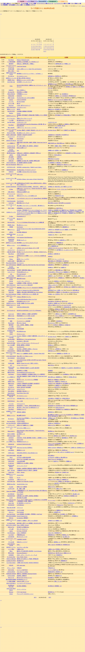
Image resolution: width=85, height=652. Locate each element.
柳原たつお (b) (58, 127)
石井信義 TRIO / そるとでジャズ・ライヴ (27, 398)
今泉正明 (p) (58, 134)
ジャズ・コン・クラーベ (23, 281)
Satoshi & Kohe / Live (22, 484)
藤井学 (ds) (51, 379)
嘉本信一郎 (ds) (68, 99)
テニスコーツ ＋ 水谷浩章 (23, 321)
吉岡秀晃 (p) (57, 423)
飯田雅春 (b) (65, 437)
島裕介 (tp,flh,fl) (52, 447)
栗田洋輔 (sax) (59, 270)
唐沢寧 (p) (57, 483)
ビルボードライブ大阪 (11, 174)
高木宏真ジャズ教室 (22, 92)
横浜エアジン (11, 229)
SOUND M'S (11, 505)
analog (11, 531)
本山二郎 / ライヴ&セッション (25, 356)
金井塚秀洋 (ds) (72, 314)
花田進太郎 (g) (51, 571)
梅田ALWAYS (11, 372)
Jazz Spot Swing (11, 514)
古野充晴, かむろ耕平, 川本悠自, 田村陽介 (27, 495)
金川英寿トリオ (21, 434)
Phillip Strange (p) (59, 407)
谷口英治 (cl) (51, 586)
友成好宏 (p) (63, 240)
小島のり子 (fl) (52, 479)
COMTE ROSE (11, 147)
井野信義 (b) (59, 261)
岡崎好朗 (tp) (59, 242)
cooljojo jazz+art (11, 145)
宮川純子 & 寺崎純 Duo (23, 527)
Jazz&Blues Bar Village (11, 331)
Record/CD (42, 1)
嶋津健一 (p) (58, 586)
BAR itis (11, 518)
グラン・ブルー (11, 568)
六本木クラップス (11, 212)
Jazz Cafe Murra (11, 270)
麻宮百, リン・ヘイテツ (23, 259)
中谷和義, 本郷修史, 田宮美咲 (24, 111)
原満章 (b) (67, 124)
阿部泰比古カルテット (22, 441)
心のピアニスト (21, 389)
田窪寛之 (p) (69, 86)
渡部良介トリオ (21, 450)
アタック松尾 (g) (59, 315)
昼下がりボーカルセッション (24, 577)
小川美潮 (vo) (80, 443)
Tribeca (11, 259)
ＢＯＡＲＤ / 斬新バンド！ (24, 428)
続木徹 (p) (50, 253)
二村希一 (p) (60, 290)
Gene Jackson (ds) (74, 292)
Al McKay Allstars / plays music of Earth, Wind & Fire (30, 179)
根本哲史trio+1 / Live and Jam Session (26, 339)
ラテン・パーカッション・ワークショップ (28, 343)
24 (41, 48)
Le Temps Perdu (11, 523)
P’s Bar (11, 216)
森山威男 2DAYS (21, 415)
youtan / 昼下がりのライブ (23, 105)
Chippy (11, 594)
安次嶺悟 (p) (60, 459)
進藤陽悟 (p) (60, 353)
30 (39, 49)
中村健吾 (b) (65, 213)
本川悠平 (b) (65, 134)
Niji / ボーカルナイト (22, 529)
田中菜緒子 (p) (59, 115)
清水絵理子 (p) (51, 405)
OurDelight (11, 301)
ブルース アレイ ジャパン (11, 287)
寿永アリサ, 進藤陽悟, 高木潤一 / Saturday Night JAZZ (30, 353)
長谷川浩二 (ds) (59, 186)
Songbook (52, 1)
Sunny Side (11, 503)
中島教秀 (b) (59, 555)
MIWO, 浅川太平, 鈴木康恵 (24, 387)
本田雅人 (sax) (51, 287)
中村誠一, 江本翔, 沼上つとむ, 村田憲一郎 (27, 294)
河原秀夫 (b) (58, 76)
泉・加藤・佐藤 (21, 488)
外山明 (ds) (66, 261)
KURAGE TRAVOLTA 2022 (24, 444)
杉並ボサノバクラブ (22, 542)
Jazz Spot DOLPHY (11, 423)
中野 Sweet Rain (11, 435)
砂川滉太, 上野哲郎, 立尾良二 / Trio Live (27, 349)
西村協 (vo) (51, 345)
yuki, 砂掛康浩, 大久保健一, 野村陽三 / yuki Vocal (29, 514)
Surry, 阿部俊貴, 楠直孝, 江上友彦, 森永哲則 (28, 368)
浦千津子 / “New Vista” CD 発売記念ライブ (28, 407)
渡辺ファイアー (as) (60, 414)
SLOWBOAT (11, 494)
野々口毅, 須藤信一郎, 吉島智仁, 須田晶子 (27, 145)
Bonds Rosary (11, 393)
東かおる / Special (21, 323)
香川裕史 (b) (68, 481)
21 (36, 48)
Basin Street (11, 323)
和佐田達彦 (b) (78, 315)
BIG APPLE (11, 391)
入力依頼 (24, 3)
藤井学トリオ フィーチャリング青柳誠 (27, 379)
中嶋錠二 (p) (67, 63)
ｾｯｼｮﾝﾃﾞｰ (19, 326)
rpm (11, 274)
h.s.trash (11, 486)
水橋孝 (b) (63, 267)
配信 (4, 4)
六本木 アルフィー (11, 305)
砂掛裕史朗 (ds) (68, 307)
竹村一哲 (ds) (66, 405)
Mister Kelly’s (11, 431)
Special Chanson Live (22, 516)
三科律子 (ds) (65, 472)
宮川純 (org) (58, 301)
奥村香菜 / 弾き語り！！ (23, 391)
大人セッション (21, 334)
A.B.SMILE (11, 450)
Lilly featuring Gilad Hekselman (24, 237)
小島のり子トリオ (21, 479)
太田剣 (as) (51, 423)
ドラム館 (11, 529)
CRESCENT (11, 461)
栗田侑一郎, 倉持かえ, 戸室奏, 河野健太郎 (27, 558)
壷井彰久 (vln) (57, 435)
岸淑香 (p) (50, 210)
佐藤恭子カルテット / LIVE (24, 276)
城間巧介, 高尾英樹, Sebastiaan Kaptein (27, 573)
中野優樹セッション (22, 94)
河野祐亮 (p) (60, 447)
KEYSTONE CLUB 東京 (11, 447)
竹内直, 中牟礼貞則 (22, 155)
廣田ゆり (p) (58, 314)
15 (37, 46)
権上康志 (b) (66, 292)
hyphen (11, 299)
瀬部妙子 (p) (58, 575)
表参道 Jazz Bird (11, 484)
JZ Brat (11, 189)
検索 (3, 3)
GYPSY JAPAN (21, 421)
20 (34, 48)
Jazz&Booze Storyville (11, 586)
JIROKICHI (11, 444)
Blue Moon (11, 253)
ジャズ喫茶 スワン (11, 441)
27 (34, 49)
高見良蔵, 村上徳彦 (22, 497)
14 (36, 46)
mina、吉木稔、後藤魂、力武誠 (25, 325)
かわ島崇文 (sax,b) (69, 452)
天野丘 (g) (58, 479)
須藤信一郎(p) (58, 145)
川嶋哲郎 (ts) (77, 414)
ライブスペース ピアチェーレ (11, 66)
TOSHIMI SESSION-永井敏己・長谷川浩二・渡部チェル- (31, 186)
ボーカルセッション (22, 76)
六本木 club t (11, 452)
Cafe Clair (11, 203)
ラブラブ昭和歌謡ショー (23, 245)
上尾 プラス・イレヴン (11, 296)
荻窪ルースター (11, 245)
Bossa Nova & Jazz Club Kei (11, 500)
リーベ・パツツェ (21, 589)
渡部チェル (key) (67, 186)
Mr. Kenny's (11, 418)
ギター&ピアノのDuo (22, 571)
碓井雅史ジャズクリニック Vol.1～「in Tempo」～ (30, 73)
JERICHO (11, 160)
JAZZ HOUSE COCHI (11, 544)
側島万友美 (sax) (52, 143)
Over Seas (11, 256)
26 (33, 49)
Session (19, 113)
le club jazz (11, 463)
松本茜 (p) (50, 303)
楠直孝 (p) (50, 99)
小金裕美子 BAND (21, 539)
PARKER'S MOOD (11, 573)
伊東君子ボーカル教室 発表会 (25, 463)
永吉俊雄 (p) (65, 94)
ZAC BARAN (11, 358)
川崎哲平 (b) (74, 287)
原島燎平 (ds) (72, 213)
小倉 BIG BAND (11, 252)
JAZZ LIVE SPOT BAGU (11, 589)
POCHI (11, 281)
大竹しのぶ (20, 174)
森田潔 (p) (59, 162)
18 (31, 48)
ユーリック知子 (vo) (53, 570)
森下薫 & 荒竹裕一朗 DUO (24, 78)
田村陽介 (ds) (73, 495)
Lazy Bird (11, 534)
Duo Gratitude (20, 512)
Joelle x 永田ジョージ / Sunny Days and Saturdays (29, 69)
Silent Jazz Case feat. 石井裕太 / (25, 447)
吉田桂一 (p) (58, 150)
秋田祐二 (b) (65, 534)
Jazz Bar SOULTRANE (11, 150)
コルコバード (11, 136)
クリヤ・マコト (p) (61, 189)
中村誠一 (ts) (51, 294)
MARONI (19, 95)
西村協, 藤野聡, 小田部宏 (23, 345)
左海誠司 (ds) (57, 512)
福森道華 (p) (51, 264)
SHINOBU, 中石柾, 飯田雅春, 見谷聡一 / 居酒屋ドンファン (32, 437)
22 (37, 48)
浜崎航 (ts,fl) (51, 150)
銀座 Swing (11, 383)
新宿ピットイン (11, 109)
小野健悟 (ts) (61, 277)
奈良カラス (20, 164)
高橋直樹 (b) (64, 560)
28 (36, 49)
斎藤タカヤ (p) (67, 553)
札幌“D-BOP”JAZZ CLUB (11, 73)
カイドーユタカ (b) (59, 99)
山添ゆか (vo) (51, 248)
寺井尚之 (50, 256)
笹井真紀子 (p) (59, 409)
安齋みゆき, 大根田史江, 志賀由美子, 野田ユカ (29, 153)
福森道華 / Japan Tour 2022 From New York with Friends (31, 264)
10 (41, 44)
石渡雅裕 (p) (65, 169)
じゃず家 (11, 120)
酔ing (11, 551)
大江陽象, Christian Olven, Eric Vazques (27, 171)
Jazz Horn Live (20, 347)
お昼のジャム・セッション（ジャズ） (27, 127)
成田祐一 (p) (58, 95)
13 (34, 46)
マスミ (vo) (60, 310)
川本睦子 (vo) (51, 520)
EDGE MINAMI (21, 358)
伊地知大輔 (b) (67, 115)
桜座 (11, 321)
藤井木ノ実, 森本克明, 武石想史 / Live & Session (29, 551)
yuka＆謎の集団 (21, 461)
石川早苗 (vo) (51, 232)
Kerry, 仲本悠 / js (21, 90)
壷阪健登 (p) (65, 227)
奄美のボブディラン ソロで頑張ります (27, 195)
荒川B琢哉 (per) (75, 418)
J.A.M (18, 305)
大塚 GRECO (11, 191)
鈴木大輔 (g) (51, 455)
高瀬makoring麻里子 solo (23, 191)
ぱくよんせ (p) (59, 248)
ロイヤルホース (11, 310)
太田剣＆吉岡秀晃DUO (23, 423)
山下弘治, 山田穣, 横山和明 (24, 457)
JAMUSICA (11, 405)
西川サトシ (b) (67, 164)
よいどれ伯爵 (11, 345)
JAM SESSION (20, 253)
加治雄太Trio (20, 560)
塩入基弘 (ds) (66, 536)
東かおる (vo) (51, 323)
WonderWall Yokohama (11, 240)
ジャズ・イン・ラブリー (11, 428)
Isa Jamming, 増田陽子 (22, 518)
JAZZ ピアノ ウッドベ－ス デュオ (27, 555)
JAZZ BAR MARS (11, 455)
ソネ (11, 248)
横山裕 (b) (73, 130)
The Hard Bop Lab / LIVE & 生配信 (26, 97)
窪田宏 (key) (51, 381)
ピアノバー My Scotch (11, 219)
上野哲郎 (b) (58, 349)
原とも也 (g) (61, 452)
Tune (32, 1)
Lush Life (11, 379)
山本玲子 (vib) (51, 383)
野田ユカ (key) (77, 153)
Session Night (20, 475)
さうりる (11, 101)
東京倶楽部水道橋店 (11, 579)
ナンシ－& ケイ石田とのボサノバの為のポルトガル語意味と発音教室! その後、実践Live (32, 500)
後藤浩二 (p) (59, 292)
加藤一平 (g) (59, 488)
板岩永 (18, 109)
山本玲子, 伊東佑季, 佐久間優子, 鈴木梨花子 (28, 383)
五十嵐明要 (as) (52, 162)
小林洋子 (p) (51, 229)
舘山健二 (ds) (76, 494)
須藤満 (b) (57, 381)
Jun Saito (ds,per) (52, 130)
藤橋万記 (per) (65, 210)
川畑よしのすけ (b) (53, 285)
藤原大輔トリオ (21, 261)
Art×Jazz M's (11, 92)
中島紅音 (19, 568)
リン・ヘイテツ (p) (59, 259)
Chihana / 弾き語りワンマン (24, 296)
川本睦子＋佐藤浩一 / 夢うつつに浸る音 (27, 520)
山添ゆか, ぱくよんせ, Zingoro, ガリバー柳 (28, 248)
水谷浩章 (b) (59, 321)
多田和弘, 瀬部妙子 (22, 575)
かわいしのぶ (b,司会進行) (55, 443)
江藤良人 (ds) (51, 549)
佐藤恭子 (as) (52, 276)
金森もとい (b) (76, 86)
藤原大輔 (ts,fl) (52, 261)
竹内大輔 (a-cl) (69, 84)
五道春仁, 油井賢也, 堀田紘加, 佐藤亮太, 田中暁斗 (29, 468)
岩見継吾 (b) (58, 109)
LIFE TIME (11, 276)
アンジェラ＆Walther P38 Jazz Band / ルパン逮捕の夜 (30, 222)
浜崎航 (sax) (57, 303)
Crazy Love (11, 314)
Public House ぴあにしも (11, 353)
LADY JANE (11, 261)
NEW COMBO (11, 434)
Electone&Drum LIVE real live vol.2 (26, 372)
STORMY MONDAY (11, 186)
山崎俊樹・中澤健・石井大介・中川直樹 (27, 283)
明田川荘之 (20, 158)
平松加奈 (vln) (73, 210)
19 (33, 48)
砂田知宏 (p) (51, 76)
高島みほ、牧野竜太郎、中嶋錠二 (25, 63)
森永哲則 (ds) (77, 368)
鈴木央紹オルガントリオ (23, 301)
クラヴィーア (11, 425)
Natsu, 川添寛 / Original (23, 525)
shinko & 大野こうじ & (23, 581)
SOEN (11, 334)
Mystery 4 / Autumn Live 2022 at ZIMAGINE (28, 290)
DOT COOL (11, 570)
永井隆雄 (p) (66, 374)
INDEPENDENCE (11, 169)
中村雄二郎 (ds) (73, 377)
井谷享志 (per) (73, 435)
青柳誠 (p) (56, 379)
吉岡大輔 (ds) (75, 290)
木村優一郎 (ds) (61, 125)
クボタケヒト (20, 381)
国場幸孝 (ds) (54, 246)
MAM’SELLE (11, 401)
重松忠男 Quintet (21, 278)
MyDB (22, 1)
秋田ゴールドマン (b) (58, 305)
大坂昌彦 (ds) (51, 134)
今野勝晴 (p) (75, 516)
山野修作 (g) (65, 264)
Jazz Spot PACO (11, 421)
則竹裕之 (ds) (67, 287)
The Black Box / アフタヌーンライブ (26, 169)
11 (31, 46)
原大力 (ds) (64, 301)
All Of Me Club (11, 82)
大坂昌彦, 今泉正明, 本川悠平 (24, 134)
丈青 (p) (50, 305)
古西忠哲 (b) (57, 253)
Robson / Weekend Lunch (23, 59)
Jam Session (20, 227)
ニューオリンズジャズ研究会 (24, 318)
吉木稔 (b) (55, 325)
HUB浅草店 (11, 328)
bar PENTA (11, 479)
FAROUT (11, 90)
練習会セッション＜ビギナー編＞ (25, 80)
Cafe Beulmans (11, 532)
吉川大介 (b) (71, 503)
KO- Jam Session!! (21, 274)
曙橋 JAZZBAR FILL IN (11, 395)
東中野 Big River (11, 153)
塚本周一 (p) (59, 571)
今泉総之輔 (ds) (66, 398)
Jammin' (11, 99)
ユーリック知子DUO (22, 570)
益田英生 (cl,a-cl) (52, 84)
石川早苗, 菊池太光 (22, 232)
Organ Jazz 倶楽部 (11, 491)
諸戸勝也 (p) (60, 250)
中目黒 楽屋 (11, 69)
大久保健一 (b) (63, 514)
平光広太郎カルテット (22, 272)
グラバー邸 (11, 103)
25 (31, 49)
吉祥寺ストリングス (11, 78)
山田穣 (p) (57, 457)
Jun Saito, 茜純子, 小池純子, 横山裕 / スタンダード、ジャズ (32, 130)
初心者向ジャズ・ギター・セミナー (26, 133)
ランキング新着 (32, 3)
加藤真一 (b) (67, 229)
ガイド (8, 3)
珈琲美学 (11, 63)
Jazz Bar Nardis (11, 122)
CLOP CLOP (11, 488)
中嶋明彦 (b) (67, 409)
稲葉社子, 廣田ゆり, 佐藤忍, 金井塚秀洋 (27, 314)
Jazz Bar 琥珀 (11, 339)
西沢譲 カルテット (21, 240)
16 (39, 46)
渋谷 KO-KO (11, 470)
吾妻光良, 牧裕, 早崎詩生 (23, 350)
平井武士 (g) (64, 381)
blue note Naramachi (11, 164)
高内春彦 (50, 370)
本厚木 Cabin (11, 381)
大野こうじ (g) (58, 581)
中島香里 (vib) (57, 210)
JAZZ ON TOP (11, 459)
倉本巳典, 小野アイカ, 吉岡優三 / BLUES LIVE (29, 523)
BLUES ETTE (11, 111)
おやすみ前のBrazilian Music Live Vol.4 (27, 299)
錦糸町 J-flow (11, 80)
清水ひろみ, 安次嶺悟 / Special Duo (26, 459)
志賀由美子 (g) (69, 153)
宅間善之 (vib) (51, 418)
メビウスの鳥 (20, 510)
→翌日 (49, 597)
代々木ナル (11, 76)
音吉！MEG (11, 71)
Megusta (11, 592)
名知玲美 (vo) (71, 211)
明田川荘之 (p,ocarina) (53, 158)
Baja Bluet (11, 125)
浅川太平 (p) (57, 387)
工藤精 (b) (67, 425)
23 (39, 48)
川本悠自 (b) (66, 495)
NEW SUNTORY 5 (11, 583)
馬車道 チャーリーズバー (11, 475)
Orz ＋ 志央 (20, 401)
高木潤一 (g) (67, 353)
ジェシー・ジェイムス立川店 (11, 130)
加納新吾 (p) (59, 377)
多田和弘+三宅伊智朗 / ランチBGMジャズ (28, 61)
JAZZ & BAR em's (11, 162)
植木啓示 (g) (51, 592)
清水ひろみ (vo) (52, 459)
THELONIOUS (11, 94)
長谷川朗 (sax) (60, 143)
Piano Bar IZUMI (11, 507)
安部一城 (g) (75, 490)
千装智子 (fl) (51, 234)
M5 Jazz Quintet (21, 101)
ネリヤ (18, 477)
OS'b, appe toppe (21, 565)
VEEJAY (11, 565)
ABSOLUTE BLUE (11, 140)
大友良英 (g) (51, 445)
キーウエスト (20, 263)
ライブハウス (45, 3)
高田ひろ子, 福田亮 (22, 486)
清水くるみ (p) (51, 544)
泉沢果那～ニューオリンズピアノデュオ (27, 242)
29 (37, 49)
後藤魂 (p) (61, 325)
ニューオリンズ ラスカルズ (24, 583)
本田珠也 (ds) (66, 544)
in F (11, 365)
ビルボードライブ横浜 (11, 184)
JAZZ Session (20, 472)
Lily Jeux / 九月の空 (22, 531)
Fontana (11, 283)
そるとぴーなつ (11, 398)
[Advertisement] (42, 27)
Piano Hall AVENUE (11, 263)
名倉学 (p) (55, 461)
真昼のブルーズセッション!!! (24, 118)
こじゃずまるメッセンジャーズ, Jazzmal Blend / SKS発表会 (32, 198)
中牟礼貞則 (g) (57, 155)
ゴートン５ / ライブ (22, 465)
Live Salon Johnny (11, 562)
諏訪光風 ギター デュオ (23, 203)
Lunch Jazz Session (21, 66)
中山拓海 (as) (69, 414)
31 (45, 51)
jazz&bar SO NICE (11, 560)
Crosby (11, 497)
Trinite (18, 435)
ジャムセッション (21, 107)
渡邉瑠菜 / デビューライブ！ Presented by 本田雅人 (30, 287)
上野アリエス (11, 389)
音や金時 (11, 156)
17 (41, 46)
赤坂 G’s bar (11, 315)
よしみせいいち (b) (68, 250)
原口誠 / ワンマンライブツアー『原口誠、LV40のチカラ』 (32, 252)
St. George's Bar (11, 557)
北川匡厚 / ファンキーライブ (24, 82)
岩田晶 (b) (57, 309)
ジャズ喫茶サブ (11, 143)
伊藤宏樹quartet (21, 534)
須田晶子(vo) (72, 145)
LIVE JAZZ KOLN (11, 356)
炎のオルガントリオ (22, 536)
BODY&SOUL (11, 237)
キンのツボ (11, 341)
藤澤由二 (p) (57, 542)
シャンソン (20, 193)
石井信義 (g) (51, 398)
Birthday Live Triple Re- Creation (25, 481)
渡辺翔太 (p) (51, 431)
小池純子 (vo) (66, 130)
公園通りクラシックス (11, 520)
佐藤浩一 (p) (58, 520)
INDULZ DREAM (11, 558)
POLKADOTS (11, 350)
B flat (11, 86)
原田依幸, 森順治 (21, 412)
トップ (29, 4)
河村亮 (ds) (64, 450)
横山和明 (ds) (64, 457)
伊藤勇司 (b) (65, 479)
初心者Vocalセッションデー (24, 120)
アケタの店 (11, 158)
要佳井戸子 (20, 219)
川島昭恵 (19, 156)
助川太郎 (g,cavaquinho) (65, 203)
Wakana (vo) (60, 505)
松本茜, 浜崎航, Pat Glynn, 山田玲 (25, 303)
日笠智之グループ (21, 409)
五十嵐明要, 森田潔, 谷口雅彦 (24, 162)
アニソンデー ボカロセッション (25, 594)
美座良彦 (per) (51, 553)
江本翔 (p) (57, 294)
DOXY (11, 307)
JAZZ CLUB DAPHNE (11, 367)
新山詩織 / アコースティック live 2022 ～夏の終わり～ (31, 205)
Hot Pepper (11, 374)
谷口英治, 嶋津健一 (22, 586)
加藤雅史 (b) (66, 272)
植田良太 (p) (60, 164)
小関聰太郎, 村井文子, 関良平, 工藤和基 (27, 470)
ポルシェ (11, 512)
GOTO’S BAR (11, 575)
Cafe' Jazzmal (11, 198)
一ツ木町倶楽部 (11, 61)
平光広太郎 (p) (51, 272)
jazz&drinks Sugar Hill (11, 234)
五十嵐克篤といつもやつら (24, 503)
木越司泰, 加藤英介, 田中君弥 (24, 385)
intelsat (11, 477)
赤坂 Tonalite (11, 97)
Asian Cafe (11, 472)
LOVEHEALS (20, 505)
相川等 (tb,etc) (59, 553)
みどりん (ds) (67, 305)
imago (11, 347)
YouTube (15, 4)
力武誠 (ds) (67, 325)
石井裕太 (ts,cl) (81, 447)
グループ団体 (76, 3)
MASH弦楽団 (20, 328)
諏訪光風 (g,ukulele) (53, 203)
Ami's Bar (11, 195)
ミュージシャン (62, 3)
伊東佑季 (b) (59, 383)
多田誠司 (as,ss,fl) (59, 229)
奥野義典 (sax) (74, 405)
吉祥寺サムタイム (11, 115)
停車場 (11, 138)
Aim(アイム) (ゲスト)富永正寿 (24, 285)
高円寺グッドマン (11, 547)
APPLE (11, 232)
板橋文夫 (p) (51, 109)
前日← (35, 597)
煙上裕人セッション (22, 225)
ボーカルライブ (21, 136)
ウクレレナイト (21, 403)
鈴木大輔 (19, 455)
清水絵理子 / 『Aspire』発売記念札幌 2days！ (28, 405)
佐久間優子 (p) (66, 383)
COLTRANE (11, 536)
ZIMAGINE (11, 95)
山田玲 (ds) (70, 303)
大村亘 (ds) (77, 276)
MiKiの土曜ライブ (21, 147)
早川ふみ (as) (59, 272)
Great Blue (11, 439)
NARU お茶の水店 (11, 134)
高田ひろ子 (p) (51, 486)
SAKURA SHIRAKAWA (23, 307)
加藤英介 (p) (58, 385)
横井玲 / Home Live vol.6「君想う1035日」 (28, 363)
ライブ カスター (11, 118)
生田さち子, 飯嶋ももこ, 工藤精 (25, 425)
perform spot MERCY (11, 465)
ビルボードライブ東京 (11, 179)
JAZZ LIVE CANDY (11, 525)
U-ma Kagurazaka (11, 201)
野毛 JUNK (11, 553)
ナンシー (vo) (51, 500)
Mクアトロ (11, 577)
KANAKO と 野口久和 (22, 341)
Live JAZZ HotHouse (11, 294)
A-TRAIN (11, 349)
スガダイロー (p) (52, 122)
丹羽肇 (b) (58, 549)
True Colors (20, 140)
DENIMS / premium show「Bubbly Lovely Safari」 (29, 167)
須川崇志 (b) (59, 405)
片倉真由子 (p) (58, 532)
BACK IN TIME (11, 133)
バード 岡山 (11, 549)
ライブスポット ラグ (11, 205)
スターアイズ (11, 272)
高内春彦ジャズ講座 (22, 370)
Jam (18, 150)
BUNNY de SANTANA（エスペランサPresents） (29, 310)
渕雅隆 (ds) (69, 461)
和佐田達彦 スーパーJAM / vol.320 (26, 315)
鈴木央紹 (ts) (51, 301)
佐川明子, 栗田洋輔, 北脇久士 (24, 270)
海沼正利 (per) (63, 211)
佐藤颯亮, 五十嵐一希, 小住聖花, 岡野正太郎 (28, 160)
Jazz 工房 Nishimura (11, 264)
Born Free (11, 105)
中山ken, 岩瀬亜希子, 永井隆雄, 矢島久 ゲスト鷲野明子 (31, 374)
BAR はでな (11, 527)
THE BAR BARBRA (11, 516)
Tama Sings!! (20, 494)
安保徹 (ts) (50, 267)
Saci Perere (11, 59)
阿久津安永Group (21, 331)
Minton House (11, 318)
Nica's (11, 457)
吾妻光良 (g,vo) (52, 350)
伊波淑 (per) (70, 281)
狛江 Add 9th (11, 127)
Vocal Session (20, 138)
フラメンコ (20, 507)
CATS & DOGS (11, 571)
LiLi (18, 71)
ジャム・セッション (22, 365)
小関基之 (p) (61, 481)
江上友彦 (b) (70, 368)
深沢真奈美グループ (22, 579)
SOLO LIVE (20, 439)
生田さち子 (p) (51, 425)
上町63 (11, 155)
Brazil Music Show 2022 (23, 393)
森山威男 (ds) (51, 414)
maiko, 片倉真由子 (21, 532)
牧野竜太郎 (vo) (59, 63)
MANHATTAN (11, 495)
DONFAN (11, 437)
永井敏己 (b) (51, 186)
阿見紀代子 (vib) (59, 195)
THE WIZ (11, 292)
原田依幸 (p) (51, 412)
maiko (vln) (51, 532)
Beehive (11, 113)
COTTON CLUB (11, 167)
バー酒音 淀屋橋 (11, 581)
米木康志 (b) (59, 544)
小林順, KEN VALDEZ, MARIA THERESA (27, 562)
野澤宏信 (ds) (72, 95)
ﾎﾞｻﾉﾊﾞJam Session (21, 592)
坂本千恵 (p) (59, 208)
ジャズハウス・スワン (11, 539)
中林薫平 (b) (58, 398)
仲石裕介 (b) (58, 472)
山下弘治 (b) (51, 457)
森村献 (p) (56, 281)
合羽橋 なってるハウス (11, 412)
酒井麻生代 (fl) (57, 213)
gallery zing (11, 407)
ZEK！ (18, 544)
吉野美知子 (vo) (52, 290)
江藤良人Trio (20, 549)
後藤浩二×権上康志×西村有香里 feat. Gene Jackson (30, 292)
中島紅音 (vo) (51, 568)
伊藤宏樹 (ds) (51, 534)
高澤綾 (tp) (78, 211)
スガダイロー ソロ (21, 122)
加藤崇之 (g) (59, 510)
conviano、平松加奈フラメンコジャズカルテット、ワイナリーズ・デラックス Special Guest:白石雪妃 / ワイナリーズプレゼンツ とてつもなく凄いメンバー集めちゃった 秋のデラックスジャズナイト (32, 212)
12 (33, 46)
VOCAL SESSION (21, 99)
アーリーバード (11, 193)
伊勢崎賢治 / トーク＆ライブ (24, 208)
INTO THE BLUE (11, 107)
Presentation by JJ (21, 216)
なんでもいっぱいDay (22, 547)
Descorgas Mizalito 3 (22, 553)
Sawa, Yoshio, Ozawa (22, 557)
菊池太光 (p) (58, 232)
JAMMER (11, 555)
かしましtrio (20, 234)
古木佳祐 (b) (65, 95)
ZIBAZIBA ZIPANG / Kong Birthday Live (27, 452)
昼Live (18, 103)
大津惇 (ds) (73, 447)
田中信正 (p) (55, 416)
